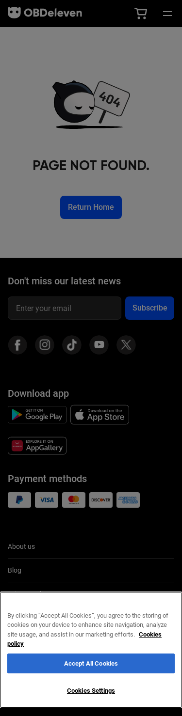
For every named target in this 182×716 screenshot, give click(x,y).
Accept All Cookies (91, 663)
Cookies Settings (91, 690)
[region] (91, 649)
